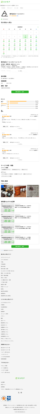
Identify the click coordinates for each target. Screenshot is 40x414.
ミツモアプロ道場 (4, 370)
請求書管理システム (5, 336)
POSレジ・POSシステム (6, 338)
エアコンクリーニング (5, 257)
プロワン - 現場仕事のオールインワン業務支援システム (12, 389)
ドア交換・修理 (4, 282)
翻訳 (2, 318)
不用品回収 (3, 264)
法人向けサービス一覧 (5, 349)
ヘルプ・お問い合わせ (5, 352)
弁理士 (2, 309)
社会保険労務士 (4, 307)
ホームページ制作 (4, 313)
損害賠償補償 (3, 358)
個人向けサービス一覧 (5, 347)
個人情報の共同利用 (19, 407)
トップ (2, 250)
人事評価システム (4, 331)
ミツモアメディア (4, 354)
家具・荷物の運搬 (4, 275)
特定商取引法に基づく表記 (22, 405)
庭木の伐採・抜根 (4, 268)
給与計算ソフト (4, 325)
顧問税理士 (3, 293)
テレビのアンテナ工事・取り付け (7, 270)
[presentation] (3, 8)
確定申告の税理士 (4, 291)
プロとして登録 (4, 365)
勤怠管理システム (4, 322)
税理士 (2, 288)
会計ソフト (3, 320)
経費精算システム (4, 327)
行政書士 (3, 304)
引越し (2, 261)
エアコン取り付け (4, 259)
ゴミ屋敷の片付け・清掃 (6, 279)
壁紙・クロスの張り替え (6, 273)
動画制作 (3, 311)
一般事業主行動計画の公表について (20, 409)
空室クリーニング (4, 286)
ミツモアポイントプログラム (29, 407)
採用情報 (3, 386)
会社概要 (3, 382)
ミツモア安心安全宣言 (5, 356)
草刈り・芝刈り (4, 277)
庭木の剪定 (3, 266)
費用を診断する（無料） (20, 91)
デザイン (3, 316)
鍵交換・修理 (3, 284)
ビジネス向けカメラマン (6, 302)
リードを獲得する (4, 367)
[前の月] (2, 27)
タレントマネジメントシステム (7, 340)
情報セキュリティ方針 (9, 407)
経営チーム (3, 384)
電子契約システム (4, 329)
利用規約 (5, 405)
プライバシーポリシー (11, 405)
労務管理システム (4, 334)
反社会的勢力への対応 (32, 405)
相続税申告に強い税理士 (6, 295)
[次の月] (38, 27)
